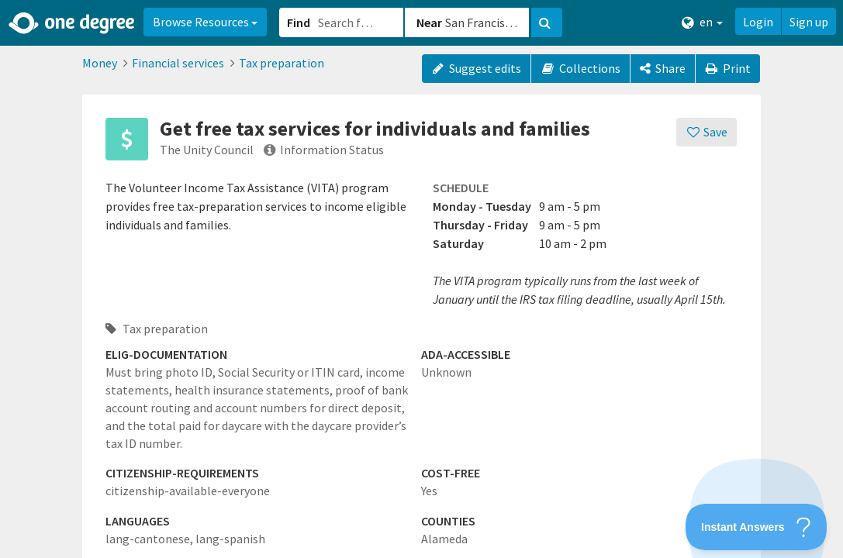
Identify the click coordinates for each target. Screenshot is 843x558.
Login (758, 21)
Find (298, 22)
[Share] (663, 68)
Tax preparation (281, 63)
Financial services (178, 63)
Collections (580, 68)
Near (429, 22)
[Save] (707, 132)
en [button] (702, 22)
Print (728, 68)
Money (99, 63)
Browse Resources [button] (205, 21)
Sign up (808, 21)
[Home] (72, 23)
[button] (421, 279)
